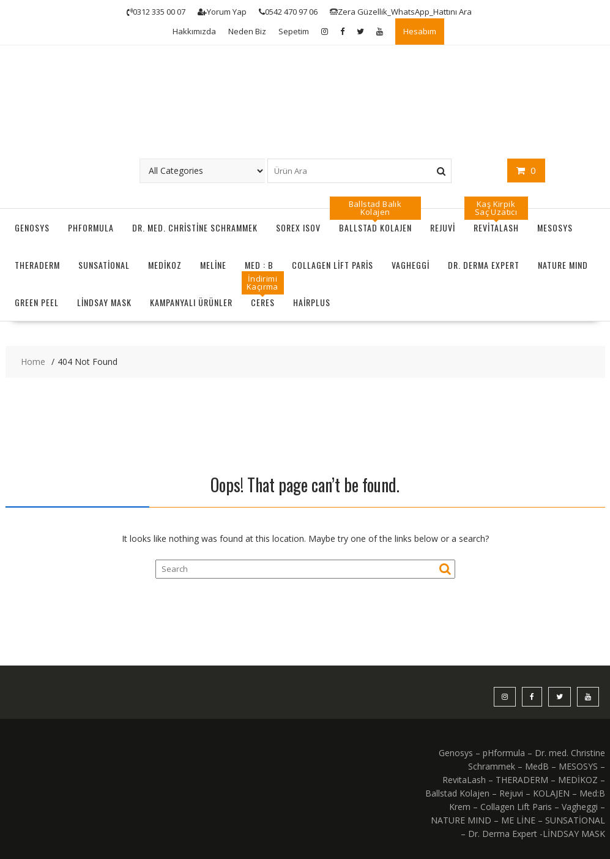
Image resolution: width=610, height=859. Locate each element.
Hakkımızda (194, 31)
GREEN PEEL (37, 302)
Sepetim (293, 31)
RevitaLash (496, 227)
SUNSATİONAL (104, 264)
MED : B (259, 264)
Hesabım (419, 31)
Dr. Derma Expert (483, 264)
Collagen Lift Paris (332, 264)
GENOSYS (32, 227)
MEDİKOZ (165, 264)
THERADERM (37, 264)
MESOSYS (555, 227)
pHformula (91, 227)
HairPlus (311, 302)
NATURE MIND (563, 264)
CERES (263, 302)
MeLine (213, 264)
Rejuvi (442, 227)
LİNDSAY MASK (104, 302)
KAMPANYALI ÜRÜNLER (191, 302)
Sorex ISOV (298, 227)
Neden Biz (247, 31)
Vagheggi (411, 264)
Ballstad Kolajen (375, 227)
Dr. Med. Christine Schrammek (195, 227)
